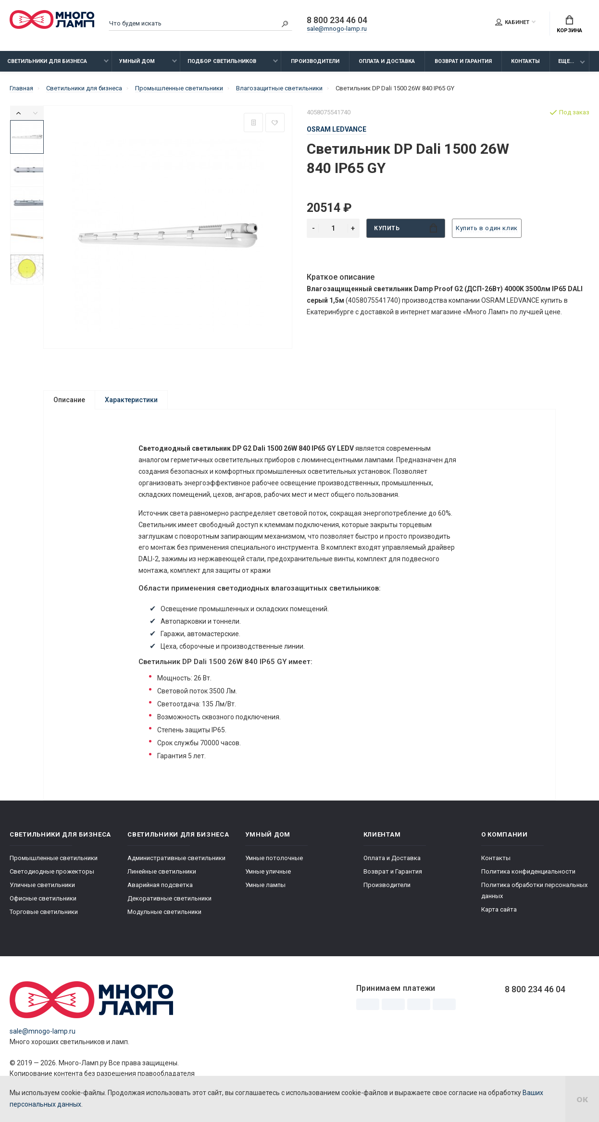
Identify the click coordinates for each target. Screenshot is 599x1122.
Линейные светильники (161, 871)
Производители (315, 61)
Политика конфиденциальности (528, 871)
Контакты (525, 61)
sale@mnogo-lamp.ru (337, 28)
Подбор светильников (221, 61)
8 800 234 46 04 (337, 20)
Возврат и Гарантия (463, 61)
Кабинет (512, 22)
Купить (405, 228)
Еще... (566, 61)
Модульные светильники (164, 911)
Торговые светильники (44, 911)
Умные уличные (268, 871)
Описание (69, 400)
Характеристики (131, 400)
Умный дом (137, 61)
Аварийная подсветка (160, 884)
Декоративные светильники (169, 898)
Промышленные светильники (54, 858)
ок (582, 1099)
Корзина (569, 24)
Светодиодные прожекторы (52, 871)
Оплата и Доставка (387, 61)
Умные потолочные (274, 858)
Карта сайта (499, 909)
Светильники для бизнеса (47, 61)
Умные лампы (265, 884)
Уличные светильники (42, 884)
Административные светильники (176, 858)
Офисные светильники (43, 898)
